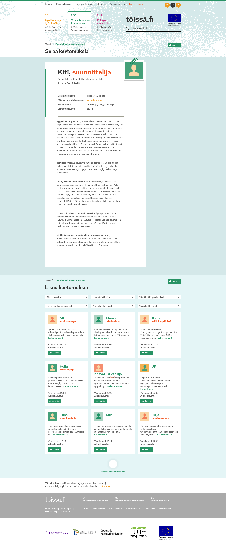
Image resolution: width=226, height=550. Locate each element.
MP (62, 318)
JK (154, 366)
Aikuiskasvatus (94, 100)
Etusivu (48, 4)
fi (173, 5)
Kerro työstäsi (136, 4)
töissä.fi (139, 20)
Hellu (64, 366)
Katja (156, 318)
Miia (109, 415)
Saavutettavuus (84, 4)
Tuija (155, 415)
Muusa (111, 318)
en (167, 5)
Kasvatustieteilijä (108, 374)
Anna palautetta (117, 4)
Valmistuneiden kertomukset (70, 44)
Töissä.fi (49, 44)
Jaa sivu (176, 45)
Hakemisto (100, 4)
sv (178, 5)
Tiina (64, 415)
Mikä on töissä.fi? (64, 4)
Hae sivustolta (128, 28)
